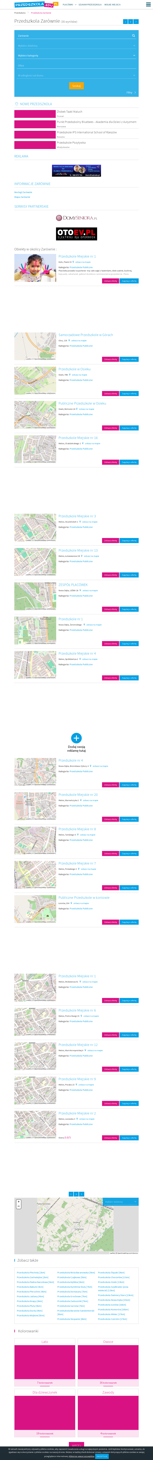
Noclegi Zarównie (23, 192)
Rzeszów (61, 137)
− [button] (18, 1206)
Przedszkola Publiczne (81, 267)
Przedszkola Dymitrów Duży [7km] (74, 1286)
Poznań (60, 116)
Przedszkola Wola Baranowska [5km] (76, 1272)
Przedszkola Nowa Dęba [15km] (114, 1299)
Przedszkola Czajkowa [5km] (72, 1277)
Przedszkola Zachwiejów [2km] (32, 1277)
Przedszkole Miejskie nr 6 (77, 1010)
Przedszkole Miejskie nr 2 (77, 1113)
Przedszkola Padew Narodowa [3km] (35, 1282)
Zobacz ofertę (110, 281)
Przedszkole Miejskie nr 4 (77, 653)
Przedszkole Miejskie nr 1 (77, 256)
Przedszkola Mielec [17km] (111, 1314)
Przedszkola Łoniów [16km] (112, 1304)
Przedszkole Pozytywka (71, 142)
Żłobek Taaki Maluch (69, 111)
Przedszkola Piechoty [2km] (31, 1272)
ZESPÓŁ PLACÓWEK (73, 584)
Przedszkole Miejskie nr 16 (78, 437)
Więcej (76, 1445)
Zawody (108, 1392)
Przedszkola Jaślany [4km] (30, 1296)
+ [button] (19, 1202)
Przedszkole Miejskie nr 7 (77, 863)
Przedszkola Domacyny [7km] (72, 1291)
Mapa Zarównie (22, 196)
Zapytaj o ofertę (129, 281)
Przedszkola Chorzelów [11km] (114, 1277)
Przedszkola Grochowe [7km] (72, 1296)
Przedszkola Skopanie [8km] (72, 1318)
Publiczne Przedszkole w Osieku (82, 403)
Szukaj (76, 86)
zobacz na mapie (83, 262)
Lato (45, 1341)
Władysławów (63, 147)
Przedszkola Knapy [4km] (30, 1301)
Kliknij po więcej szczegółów (81, 1456)
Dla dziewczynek (45, 1392)
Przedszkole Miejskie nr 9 (77, 1079)
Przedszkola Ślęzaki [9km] (111, 1272)
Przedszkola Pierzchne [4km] (31, 1291)
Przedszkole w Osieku (75, 369)
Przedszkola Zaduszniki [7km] (72, 1301)
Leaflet (28, 359)
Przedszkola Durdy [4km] (30, 1310)
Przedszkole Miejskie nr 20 (78, 794)
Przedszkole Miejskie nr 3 (77, 516)
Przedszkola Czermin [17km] (112, 1318)
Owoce (108, 1341)
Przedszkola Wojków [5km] (31, 1315)
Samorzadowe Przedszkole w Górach (86, 334)
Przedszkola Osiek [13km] (111, 1282)
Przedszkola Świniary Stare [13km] (115, 1295)
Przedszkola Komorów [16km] (113, 1309)
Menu (148, 4)
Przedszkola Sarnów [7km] (71, 1305)
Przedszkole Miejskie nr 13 (78, 550)
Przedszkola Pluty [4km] (29, 1305)
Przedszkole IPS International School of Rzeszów (87, 132)
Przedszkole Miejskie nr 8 (77, 829)
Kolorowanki (28, 1330)
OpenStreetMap (40, 359)
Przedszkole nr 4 (71, 760)
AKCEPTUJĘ (102, 1456)
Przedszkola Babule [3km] (30, 1286)
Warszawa (61, 126)
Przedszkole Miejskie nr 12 (78, 1044)
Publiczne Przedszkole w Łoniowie (84, 897)
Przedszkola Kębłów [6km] (70, 1282)
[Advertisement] (76, 309)
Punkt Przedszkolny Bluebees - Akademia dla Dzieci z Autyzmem (96, 122)
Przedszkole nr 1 (71, 619)
